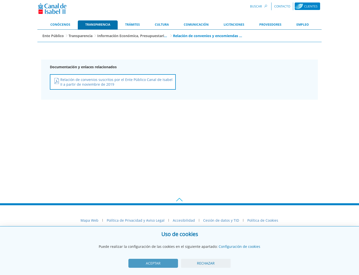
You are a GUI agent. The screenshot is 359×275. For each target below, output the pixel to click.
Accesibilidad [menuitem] (184, 220)
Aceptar (153, 263)
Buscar (259, 6)
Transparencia (80, 35)
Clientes (311, 6)
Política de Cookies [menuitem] (262, 220)
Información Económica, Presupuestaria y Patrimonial (143, 35)
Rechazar (206, 263)
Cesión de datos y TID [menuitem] (221, 220)
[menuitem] (60, 24)
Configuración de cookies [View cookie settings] (239, 246)
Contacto (282, 6)
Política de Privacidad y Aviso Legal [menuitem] (136, 220)
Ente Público (53, 35)
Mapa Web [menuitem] (89, 220)
